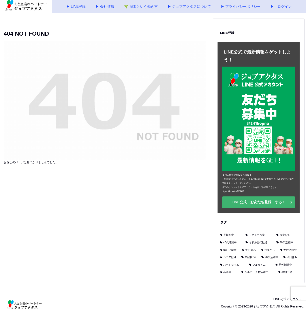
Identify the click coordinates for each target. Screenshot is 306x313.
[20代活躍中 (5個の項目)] (269, 257)
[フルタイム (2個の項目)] (260, 265)
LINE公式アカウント (287, 299)
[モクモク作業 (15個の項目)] (259, 235)
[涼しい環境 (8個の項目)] (228, 250)
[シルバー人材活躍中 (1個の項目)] (257, 272)
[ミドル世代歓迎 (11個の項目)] (258, 242)
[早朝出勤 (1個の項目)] (287, 272)
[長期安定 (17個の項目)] (230, 235)
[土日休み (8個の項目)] (249, 250)
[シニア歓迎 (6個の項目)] (228, 257)
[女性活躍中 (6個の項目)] (288, 250)
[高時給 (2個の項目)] (228, 272)
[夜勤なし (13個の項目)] (286, 235)
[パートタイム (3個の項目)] (232, 265)
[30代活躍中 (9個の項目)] (286, 242)
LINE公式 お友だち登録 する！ (258, 202)
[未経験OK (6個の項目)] (249, 257)
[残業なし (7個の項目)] (268, 250)
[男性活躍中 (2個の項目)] (286, 265)
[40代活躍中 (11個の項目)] (230, 242)
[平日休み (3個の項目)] (290, 257)
